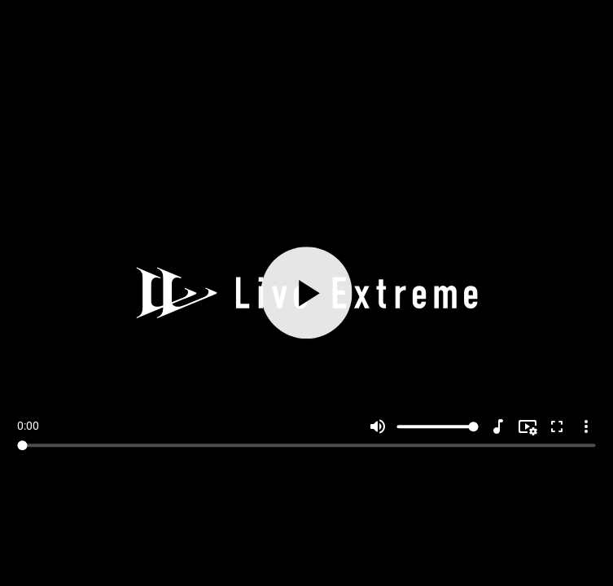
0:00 (28, 425)
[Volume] (438, 426)
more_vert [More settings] (586, 426)
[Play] (306, 293)
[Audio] (498, 426)
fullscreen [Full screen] (557, 426)
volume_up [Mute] (378, 426)
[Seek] (306, 445)
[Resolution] (527, 426)
